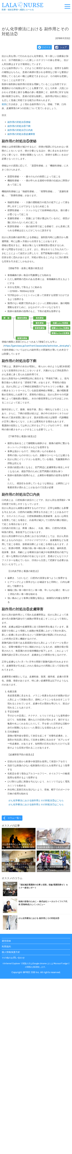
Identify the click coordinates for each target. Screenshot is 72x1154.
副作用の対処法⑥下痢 (18, 126)
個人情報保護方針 (11, 952)
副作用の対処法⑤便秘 (18, 122)
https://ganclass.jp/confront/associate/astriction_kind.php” (37, 345)
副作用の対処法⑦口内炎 (20, 130)
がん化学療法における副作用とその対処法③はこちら (36, 800)
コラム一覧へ (12, 818)
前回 (4, 104)
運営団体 (6, 941)
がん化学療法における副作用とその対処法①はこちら (36, 804)
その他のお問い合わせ (13, 957)
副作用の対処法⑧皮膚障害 (21, 134)
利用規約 (6, 946)
